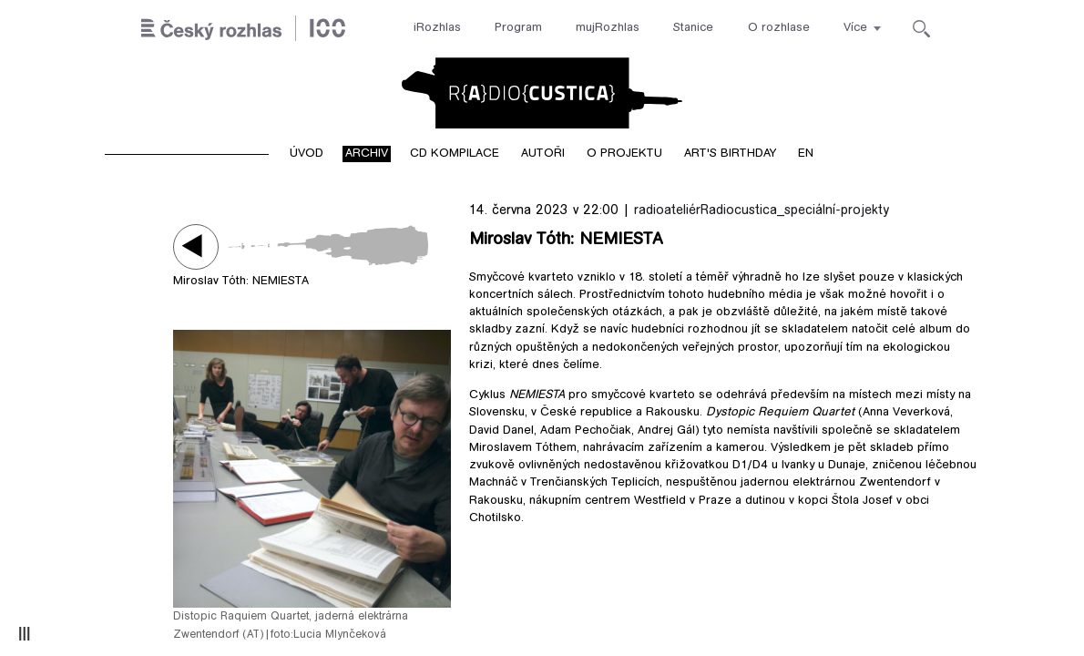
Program (518, 28)
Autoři (543, 154)
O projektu (624, 154)
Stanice (693, 28)
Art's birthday (730, 154)
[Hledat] (921, 28)
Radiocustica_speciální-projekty (795, 211)
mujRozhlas (607, 28)
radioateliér (667, 211)
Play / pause (196, 246)
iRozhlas (437, 28)
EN (805, 154)
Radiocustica (542, 92)
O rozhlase (779, 28)
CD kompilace (454, 154)
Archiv (366, 154)
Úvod (306, 154)
